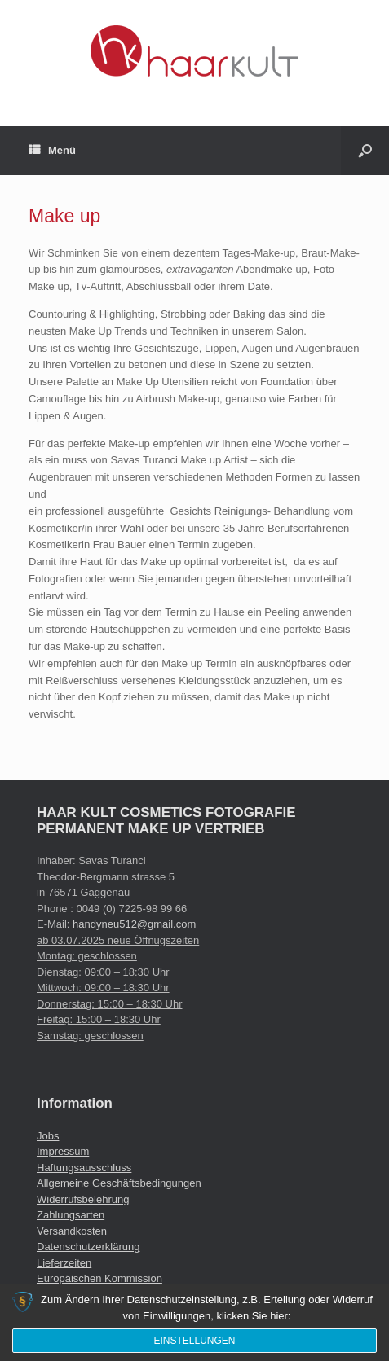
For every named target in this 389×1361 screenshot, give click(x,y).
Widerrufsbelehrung (83, 1199)
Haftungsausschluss (84, 1167)
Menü (52, 151)
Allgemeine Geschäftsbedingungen (119, 1183)
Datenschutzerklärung (88, 1246)
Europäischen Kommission (99, 1278)
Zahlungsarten (70, 1215)
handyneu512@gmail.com (134, 924)
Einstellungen (194, 1340)
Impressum (63, 1151)
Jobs (48, 1136)
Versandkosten (72, 1231)
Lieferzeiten (64, 1263)
